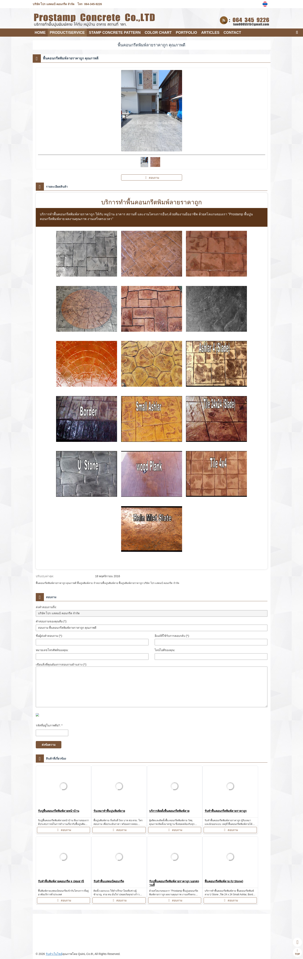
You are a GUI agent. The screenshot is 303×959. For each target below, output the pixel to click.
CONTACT (232, 33)
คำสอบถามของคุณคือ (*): (51, 621)
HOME (40, 33)
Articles (210, 33)
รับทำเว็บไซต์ (54, 954)
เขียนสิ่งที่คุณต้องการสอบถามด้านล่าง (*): (61, 664)
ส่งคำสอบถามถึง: (46, 607)
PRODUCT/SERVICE (67, 33)
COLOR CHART (158, 33)
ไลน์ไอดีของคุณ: (165, 650)
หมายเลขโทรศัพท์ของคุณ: (52, 650)
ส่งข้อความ (48, 744)
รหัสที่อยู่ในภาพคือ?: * (49, 725)
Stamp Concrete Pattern (115, 33)
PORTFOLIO (186, 33)
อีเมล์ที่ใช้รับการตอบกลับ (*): (172, 635)
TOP (297, 952)
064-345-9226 (93, 4)
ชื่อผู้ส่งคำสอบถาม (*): (49, 635)
